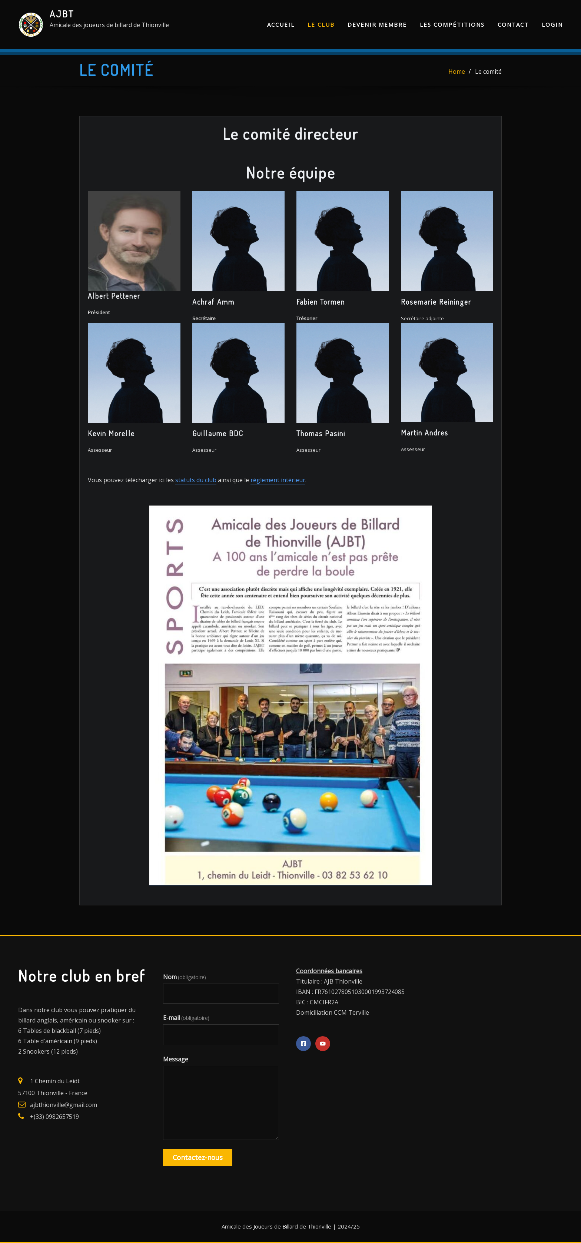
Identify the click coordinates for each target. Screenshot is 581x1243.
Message (175, 1059)
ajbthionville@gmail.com (63, 1105)
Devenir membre (377, 24)
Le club (321, 24)
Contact (513, 24)
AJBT (62, 14)
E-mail (186, 1018)
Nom (184, 977)
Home (456, 71)
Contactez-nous (198, 1157)
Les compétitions (452, 24)
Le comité (488, 71)
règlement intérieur (277, 480)
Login (552, 24)
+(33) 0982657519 (54, 1117)
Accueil (281, 24)
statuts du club (195, 480)
